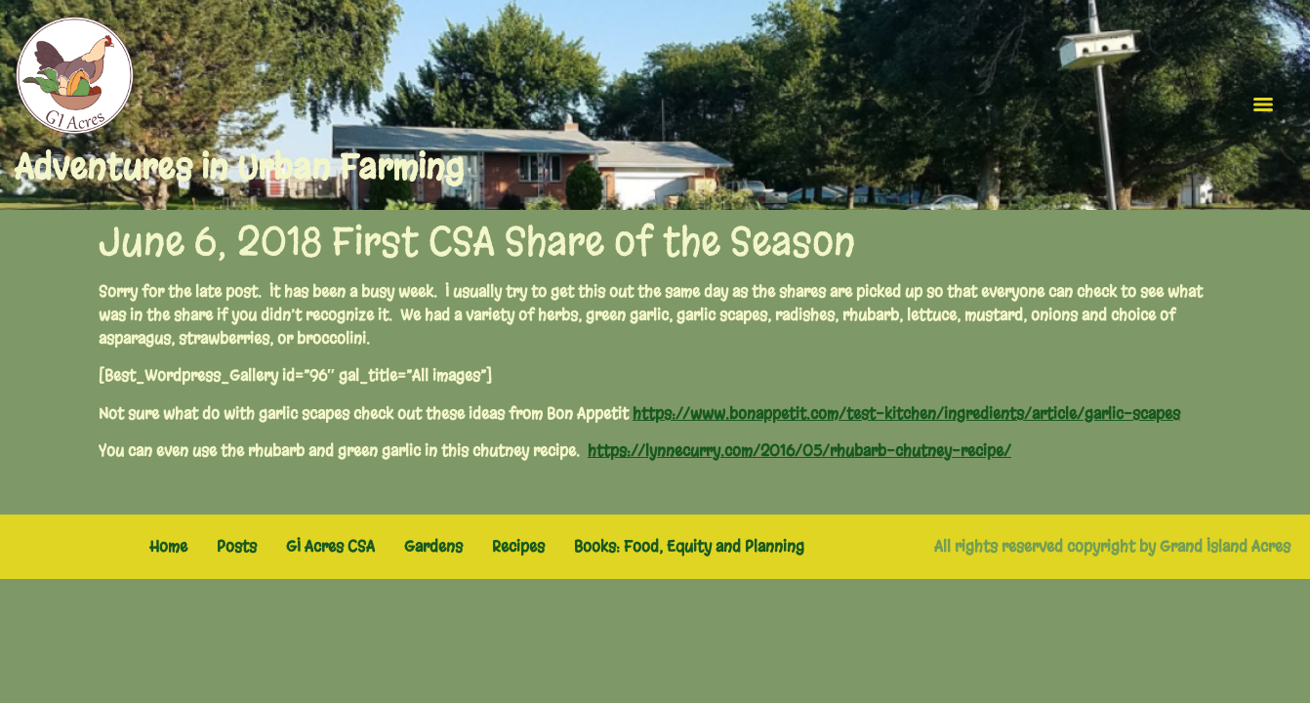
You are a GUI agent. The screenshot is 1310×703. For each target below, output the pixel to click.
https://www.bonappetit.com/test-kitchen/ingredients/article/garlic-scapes (906, 413)
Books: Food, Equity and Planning (689, 546)
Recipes (518, 546)
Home (168, 546)
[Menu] (1263, 104)
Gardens (433, 546)
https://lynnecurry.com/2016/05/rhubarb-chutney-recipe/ (799, 450)
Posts (237, 546)
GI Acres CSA (330, 546)
